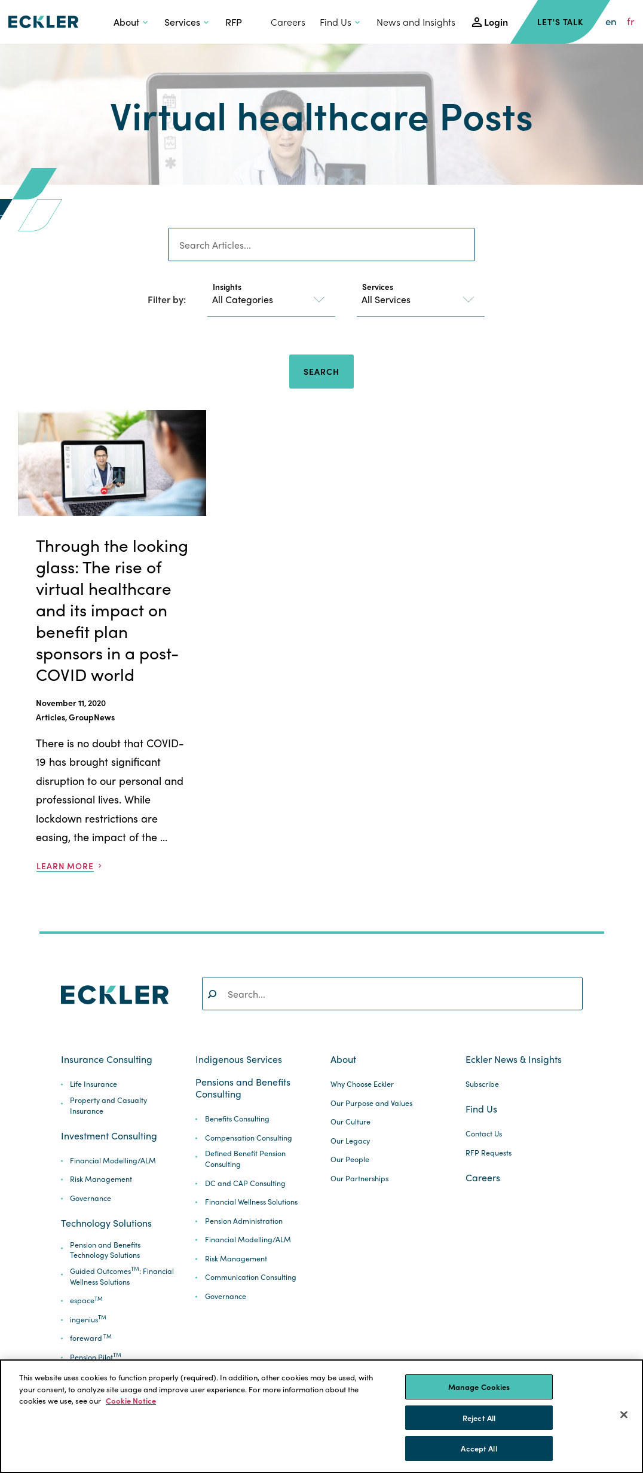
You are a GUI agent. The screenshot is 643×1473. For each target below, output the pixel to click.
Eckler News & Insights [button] (514, 1059)
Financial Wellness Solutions (251, 1202)
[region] (321, 1416)
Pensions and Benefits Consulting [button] (242, 1088)
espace (86, 1300)
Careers (288, 22)
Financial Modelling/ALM (113, 1161)
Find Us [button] (335, 22)
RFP (233, 22)
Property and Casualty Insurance (108, 1105)
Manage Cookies (479, 1386)
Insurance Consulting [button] (106, 1059)
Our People (349, 1159)
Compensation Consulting (248, 1138)
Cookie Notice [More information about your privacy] (131, 1400)
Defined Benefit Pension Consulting (245, 1158)
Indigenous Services (238, 1059)
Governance (90, 1198)
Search (321, 371)
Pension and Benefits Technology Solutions (105, 1250)
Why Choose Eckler (362, 1084)
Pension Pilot (95, 1357)
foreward (91, 1338)
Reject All (479, 1417)
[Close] (624, 1415)
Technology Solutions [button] (106, 1223)
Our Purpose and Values (371, 1103)
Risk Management (101, 1179)
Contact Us (484, 1134)
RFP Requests (489, 1153)
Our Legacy (350, 1141)
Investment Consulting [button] (109, 1136)
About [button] (126, 22)
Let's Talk (560, 21)
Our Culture (350, 1122)
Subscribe (482, 1084)
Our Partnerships (359, 1178)
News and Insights (415, 22)
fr (631, 21)
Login (496, 22)
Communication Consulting (250, 1277)
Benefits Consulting (237, 1119)
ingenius (88, 1320)
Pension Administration (244, 1221)
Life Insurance (93, 1084)
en (611, 21)
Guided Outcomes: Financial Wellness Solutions (122, 1276)
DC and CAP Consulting (245, 1183)
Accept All (479, 1448)
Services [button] (182, 22)
